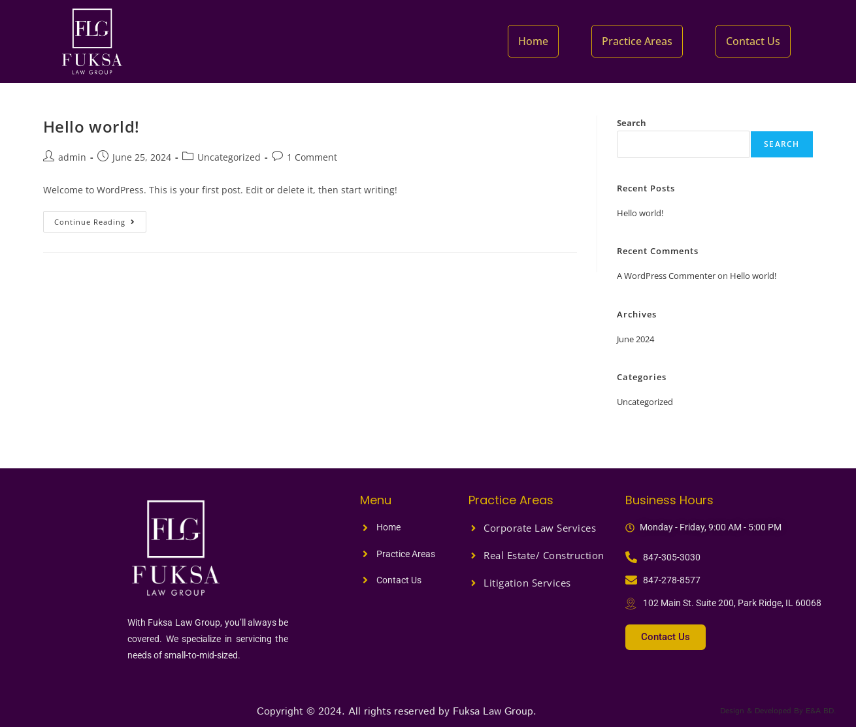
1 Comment (312, 157)
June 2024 (635, 339)
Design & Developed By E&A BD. (774, 711)
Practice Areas (639, 41)
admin (72, 157)
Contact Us (754, 41)
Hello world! (91, 126)
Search (631, 123)
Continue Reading (100, 219)
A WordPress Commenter (666, 276)
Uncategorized (229, 157)
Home (536, 41)
